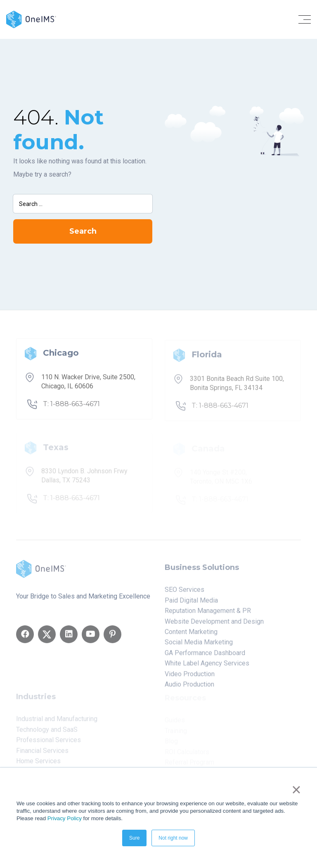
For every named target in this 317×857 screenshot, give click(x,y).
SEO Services (184, 592)
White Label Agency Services (207, 666)
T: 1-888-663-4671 (71, 407)
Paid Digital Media (191, 603)
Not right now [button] (173, 838)
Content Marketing (191, 635)
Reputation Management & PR (208, 614)
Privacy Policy (64, 818)
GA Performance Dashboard (205, 656)
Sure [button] (134, 838)
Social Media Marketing (199, 645)
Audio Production (189, 687)
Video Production (190, 677)
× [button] (296, 789)
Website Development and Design (214, 624)
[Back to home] (31, 19)
